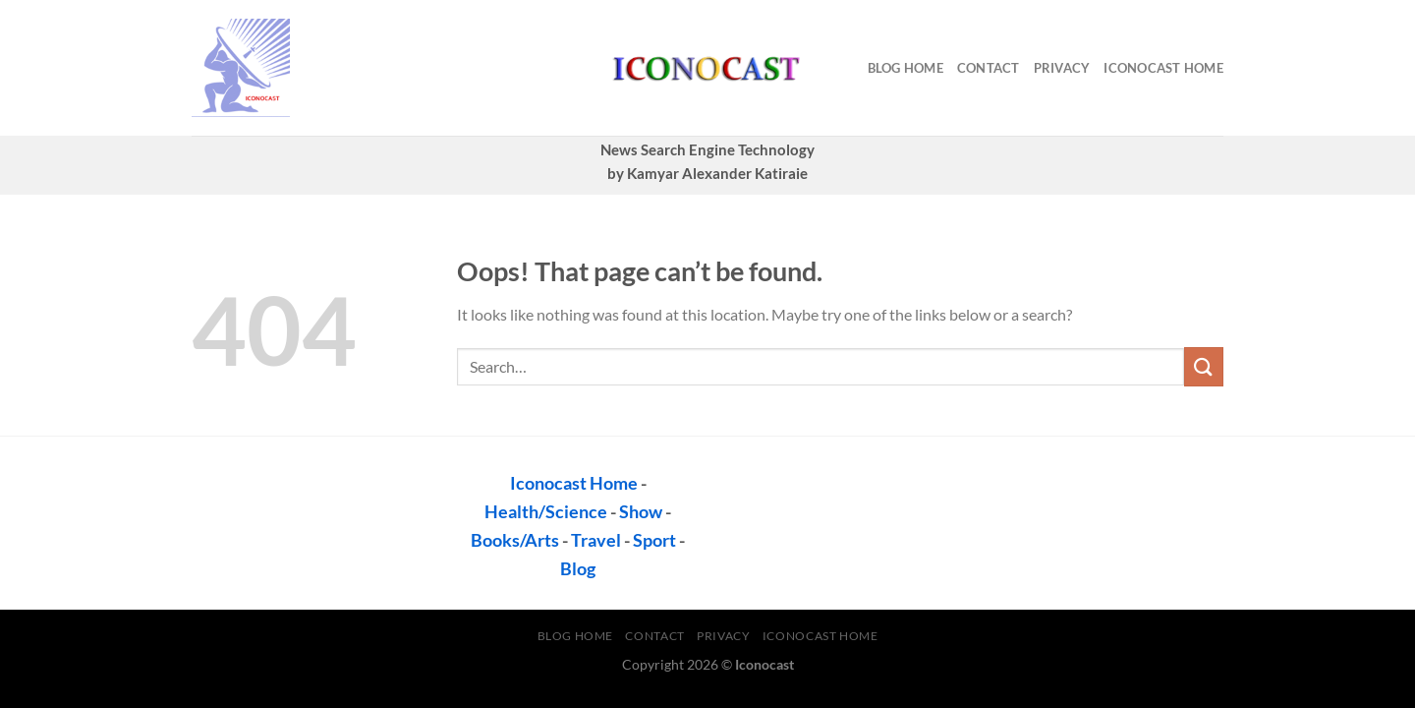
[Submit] (1203, 366)
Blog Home (905, 68)
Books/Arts (515, 540)
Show (640, 511)
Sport (654, 540)
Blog (577, 568)
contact (988, 68)
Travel (596, 540)
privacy (1062, 68)
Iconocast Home (1163, 68)
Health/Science (545, 511)
